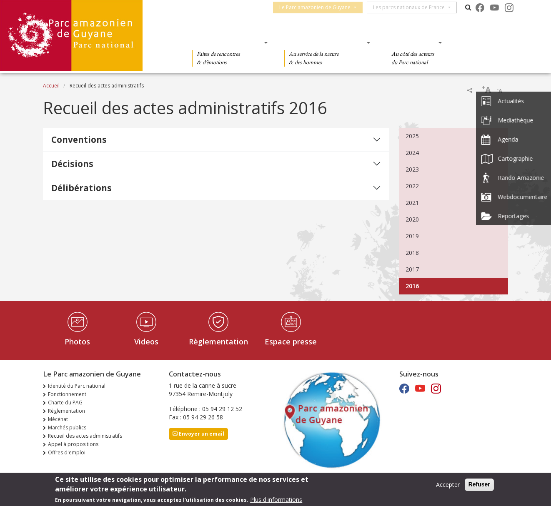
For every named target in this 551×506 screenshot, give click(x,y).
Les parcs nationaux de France (412, 7)
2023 (412, 169)
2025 (412, 136)
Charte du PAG (65, 402)
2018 (412, 253)
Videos (146, 341)
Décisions (72, 163)
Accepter (448, 485)
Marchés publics (67, 427)
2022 (412, 186)
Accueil (51, 85)
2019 (412, 236)
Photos (77, 341)
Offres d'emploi (66, 452)
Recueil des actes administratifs (85, 435)
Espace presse (291, 341)
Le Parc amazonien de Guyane (318, 7)
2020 (412, 219)
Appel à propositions (73, 444)
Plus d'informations (276, 500)
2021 (412, 203)
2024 (412, 153)
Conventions (79, 139)
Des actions (412, 42)
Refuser (479, 484)
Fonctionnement (67, 394)
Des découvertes (227, 42)
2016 (412, 286)
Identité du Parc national (76, 385)
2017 (412, 269)
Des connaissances (324, 42)
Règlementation (218, 341)
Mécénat (58, 419)
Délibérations (81, 188)
